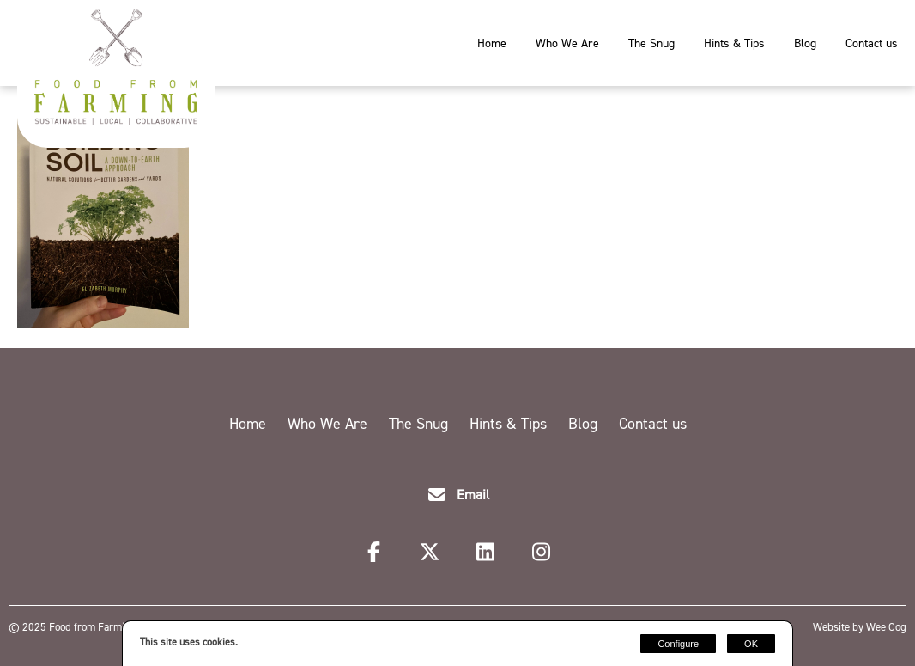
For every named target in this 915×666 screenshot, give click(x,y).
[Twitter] (432, 554)
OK (751, 644)
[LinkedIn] (488, 554)
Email (473, 495)
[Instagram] (541, 554)
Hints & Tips (734, 43)
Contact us (871, 43)
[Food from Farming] (115, 120)
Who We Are (567, 43)
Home (491, 43)
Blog (805, 43)
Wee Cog (886, 627)
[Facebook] (376, 554)
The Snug (651, 43)
